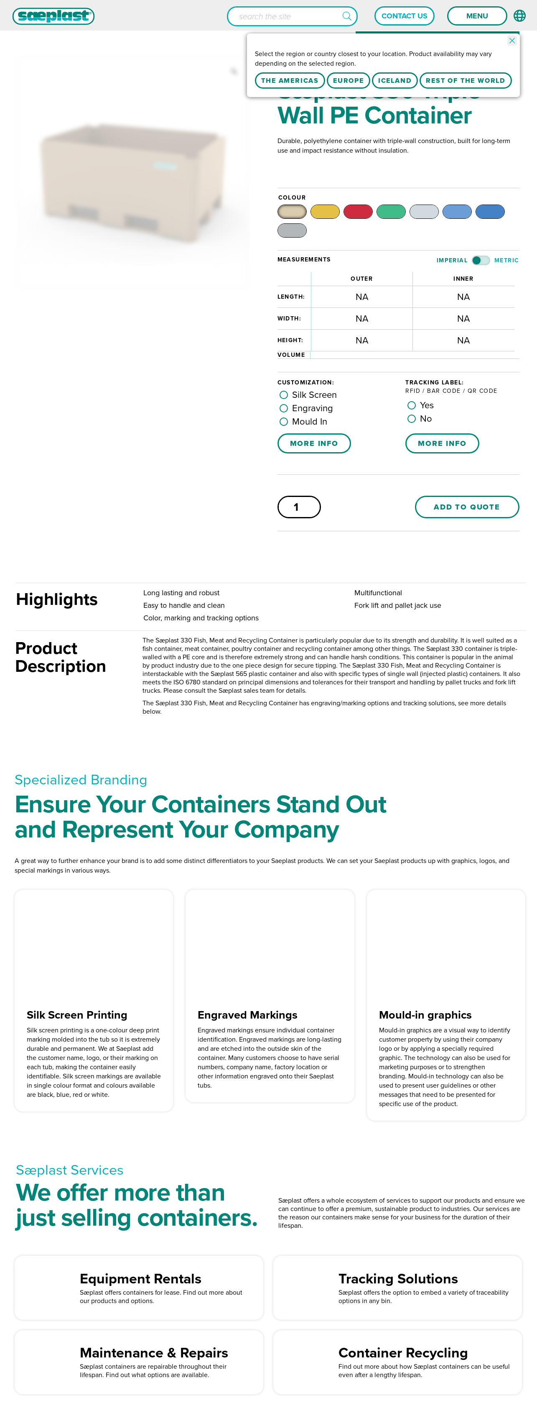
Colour (292, 197)
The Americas (290, 81)
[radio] (298, 213)
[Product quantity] (299, 514)
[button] (347, 16)
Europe (348, 81)
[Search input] (292, 16)
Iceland (395, 81)
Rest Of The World (466, 81)
